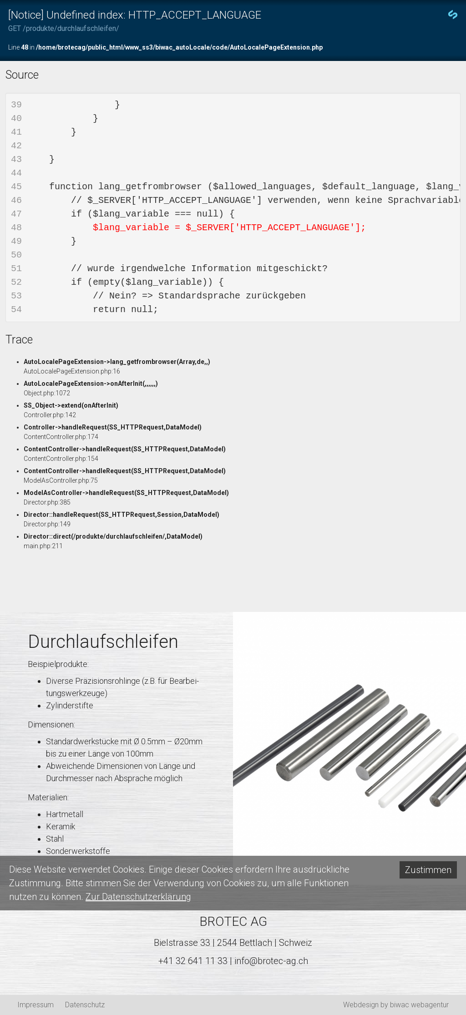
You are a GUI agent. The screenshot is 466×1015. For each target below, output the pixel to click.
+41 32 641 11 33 (193, 960)
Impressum (35, 1004)
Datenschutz (85, 1004)
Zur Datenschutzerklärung (138, 896)
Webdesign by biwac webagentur (396, 1004)
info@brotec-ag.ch (271, 960)
